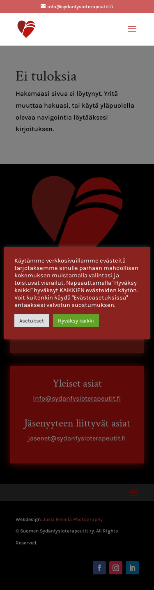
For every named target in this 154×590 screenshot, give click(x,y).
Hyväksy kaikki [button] (76, 321)
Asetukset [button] (31, 321)
